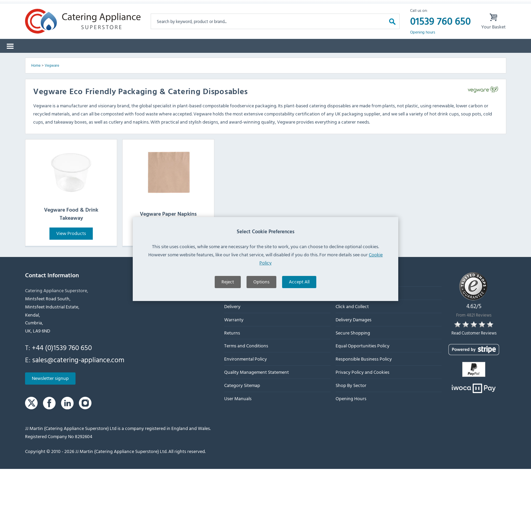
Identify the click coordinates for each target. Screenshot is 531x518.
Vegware (52, 114)
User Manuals (238, 447)
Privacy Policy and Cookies (362, 421)
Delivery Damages (353, 368)
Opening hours (422, 42)
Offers (341, 60)
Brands (79, 60)
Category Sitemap (242, 434)
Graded (374, 60)
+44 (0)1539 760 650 (62, 396)
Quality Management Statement (256, 421)
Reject (227, 302)
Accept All (299, 302)
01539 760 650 (440, 32)
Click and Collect (351, 355)
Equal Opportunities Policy (362, 394)
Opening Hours (350, 447)
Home (36, 114)
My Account (361, 6)
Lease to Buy (447, 60)
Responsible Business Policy (363, 408)
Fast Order (489, 60)
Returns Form (105, 6)
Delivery (232, 355)
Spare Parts (116, 60)
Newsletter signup (50, 427)
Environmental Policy (245, 408)
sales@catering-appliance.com (78, 408)
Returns (232, 381)
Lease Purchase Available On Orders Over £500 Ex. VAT (270, 6)
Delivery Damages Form (167, 6)
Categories (43, 60)
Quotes (407, 60)
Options (261, 302)
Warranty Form (52, 6)
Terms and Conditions (246, 394)
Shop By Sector (350, 434)
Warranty (233, 368)
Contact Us (346, 342)
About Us (233, 342)
